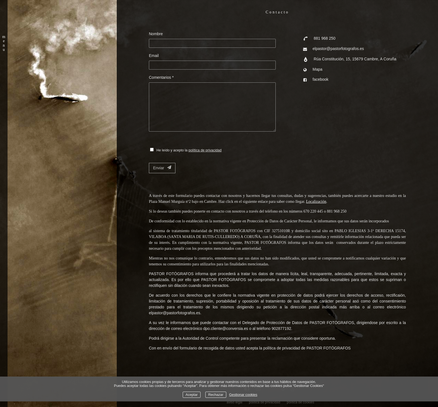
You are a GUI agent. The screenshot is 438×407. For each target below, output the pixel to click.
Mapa (317, 69)
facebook (320, 79)
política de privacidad (205, 150)
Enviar (162, 167)
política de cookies (300, 402)
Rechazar (215, 395)
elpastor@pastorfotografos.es (338, 48)
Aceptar (191, 395)
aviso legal (234, 402)
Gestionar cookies (243, 395)
